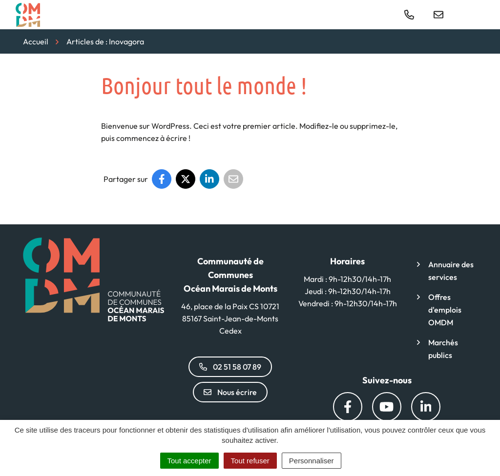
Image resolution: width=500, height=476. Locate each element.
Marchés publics (443, 348)
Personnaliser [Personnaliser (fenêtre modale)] (311, 460)
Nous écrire (230, 392)
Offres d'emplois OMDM (444, 309)
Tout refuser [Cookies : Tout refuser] (250, 460)
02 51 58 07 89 (230, 367)
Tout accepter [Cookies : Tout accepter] (189, 460)
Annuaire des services (451, 270)
